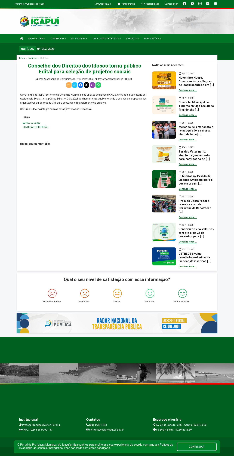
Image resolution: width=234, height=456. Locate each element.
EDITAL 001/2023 (31, 122)
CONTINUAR (196, 446)
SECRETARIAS (79, 38)
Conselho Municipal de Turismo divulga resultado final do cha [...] (196, 106)
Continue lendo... (188, 90)
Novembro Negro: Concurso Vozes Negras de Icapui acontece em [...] (196, 81)
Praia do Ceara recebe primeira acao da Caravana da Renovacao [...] (195, 206)
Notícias (33, 58)
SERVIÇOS (132, 38)
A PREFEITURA (36, 38)
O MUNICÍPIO (58, 38)
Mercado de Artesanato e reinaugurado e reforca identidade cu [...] (196, 130)
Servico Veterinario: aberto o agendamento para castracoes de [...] (194, 155)
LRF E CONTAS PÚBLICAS (107, 38)
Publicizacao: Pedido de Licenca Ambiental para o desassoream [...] (196, 179)
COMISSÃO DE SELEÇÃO (35, 127)
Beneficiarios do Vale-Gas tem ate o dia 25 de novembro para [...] (196, 232)
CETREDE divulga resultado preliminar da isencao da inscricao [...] (195, 257)
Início (22, 58)
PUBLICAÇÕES (152, 38)
